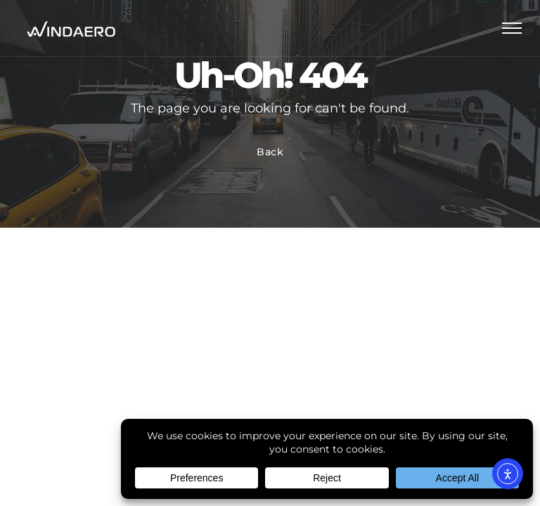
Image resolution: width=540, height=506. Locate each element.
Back (270, 151)
